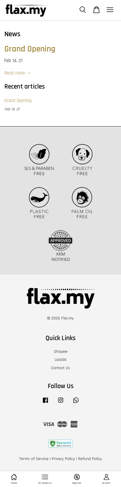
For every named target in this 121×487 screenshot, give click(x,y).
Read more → (17, 73)
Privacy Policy (63, 458)
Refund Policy (90, 458)
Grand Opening (29, 49)
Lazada (60, 359)
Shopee (61, 351)
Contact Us (60, 368)
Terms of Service (34, 458)
